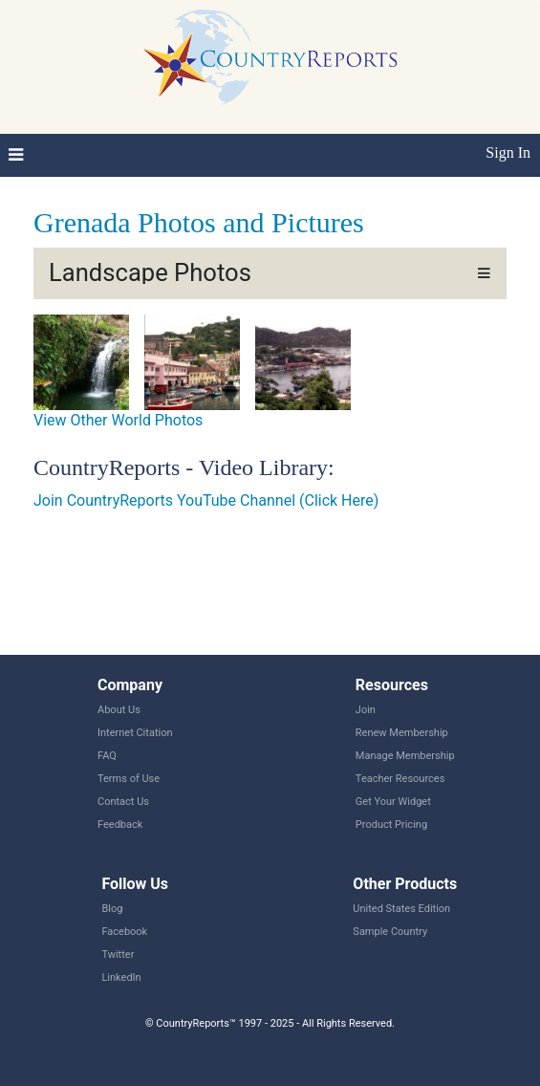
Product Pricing (391, 824)
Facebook (124, 931)
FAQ (107, 755)
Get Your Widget (393, 801)
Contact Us (123, 801)
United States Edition (401, 908)
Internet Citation (135, 733)
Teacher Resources (400, 778)
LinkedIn (120, 977)
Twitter (117, 954)
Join (366, 710)
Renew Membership (402, 733)
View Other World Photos (118, 420)
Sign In (508, 152)
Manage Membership (405, 755)
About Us (118, 710)
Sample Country (390, 931)
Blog (111, 908)
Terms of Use (128, 778)
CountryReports (270, 57)
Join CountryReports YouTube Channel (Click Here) (205, 500)
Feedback (119, 824)
